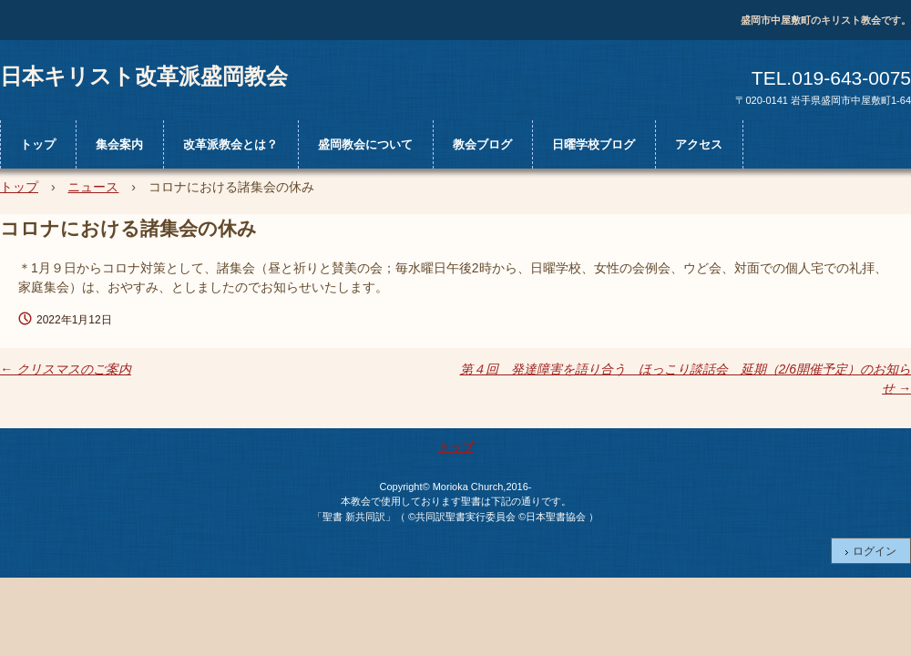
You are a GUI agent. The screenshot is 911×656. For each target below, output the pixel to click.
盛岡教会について (365, 144)
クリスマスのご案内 (65, 369)
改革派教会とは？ (230, 144)
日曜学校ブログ (593, 144)
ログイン (874, 551)
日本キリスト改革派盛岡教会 (144, 75)
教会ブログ (482, 144)
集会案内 (119, 144)
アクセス (698, 144)
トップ (38, 144)
